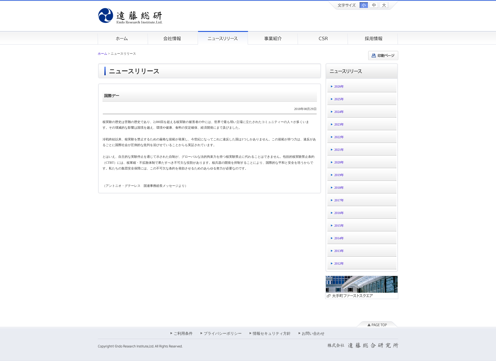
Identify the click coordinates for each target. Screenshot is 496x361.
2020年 (339, 162)
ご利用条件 (183, 333)
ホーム (123, 38)
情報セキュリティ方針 (272, 333)
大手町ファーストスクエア (361, 287)
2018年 (339, 187)
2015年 (339, 225)
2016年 (339, 213)
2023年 (339, 124)
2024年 (339, 111)
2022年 (339, 137)
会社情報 (173, 38)
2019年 (339, 175)
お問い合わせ (313, 333)
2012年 (339, 263)
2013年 (339, 251)
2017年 (339, 200)
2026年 (339, 86)
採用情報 (373, 38)
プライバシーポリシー (223, 333)
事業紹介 (273, 38)
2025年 (339, 99)
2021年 (339, 149)
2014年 (339, 238)
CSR (323, 38)
